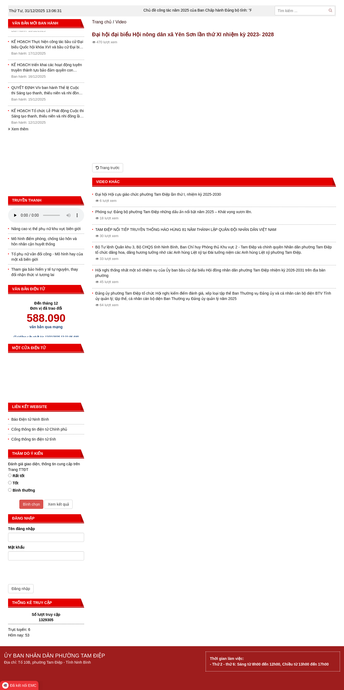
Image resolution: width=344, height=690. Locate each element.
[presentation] (49, 573)
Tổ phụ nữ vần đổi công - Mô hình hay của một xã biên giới (47, 257)
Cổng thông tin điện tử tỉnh (33, 439)
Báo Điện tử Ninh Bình (30, 419)
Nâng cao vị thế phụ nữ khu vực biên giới (46, 229)
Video (121, 22)
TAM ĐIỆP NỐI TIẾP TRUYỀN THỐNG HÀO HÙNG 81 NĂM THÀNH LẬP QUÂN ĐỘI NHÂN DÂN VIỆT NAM (186, 229)
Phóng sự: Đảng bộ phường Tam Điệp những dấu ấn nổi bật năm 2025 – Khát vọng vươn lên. (173, 212)
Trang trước (108, 168)
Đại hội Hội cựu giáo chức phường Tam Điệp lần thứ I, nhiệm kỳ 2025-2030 (158, 194)
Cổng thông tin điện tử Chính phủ (39, 429)
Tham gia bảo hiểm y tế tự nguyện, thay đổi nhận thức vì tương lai (44, 272)
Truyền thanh (26, 200)
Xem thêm (18, 129)
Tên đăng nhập (21, 529)
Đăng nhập (21, 589)
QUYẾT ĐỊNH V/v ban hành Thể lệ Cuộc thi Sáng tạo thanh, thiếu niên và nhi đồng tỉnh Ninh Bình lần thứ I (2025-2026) (46, 91)
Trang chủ (102, 22)
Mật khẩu (16, 547)
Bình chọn (31, 504)
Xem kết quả (58, 504)
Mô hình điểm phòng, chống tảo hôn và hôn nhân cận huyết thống (44, 241)
